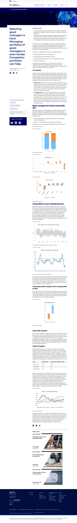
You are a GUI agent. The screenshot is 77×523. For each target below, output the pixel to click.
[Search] (66, 5)
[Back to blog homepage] (18, 9)
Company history (61, 496)
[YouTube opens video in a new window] (12, 123)
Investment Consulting (42, 496)
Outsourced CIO (41, 495)
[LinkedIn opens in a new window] (16, 123)
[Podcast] (20, 123)
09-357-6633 (31, 494)
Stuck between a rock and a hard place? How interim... (52, 509)
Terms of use (39, 512)
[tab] (13, 1)
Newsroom (60, 501)
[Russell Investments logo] (15, 5)
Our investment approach (63, 495)
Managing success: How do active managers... (26, 509)
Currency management (52, 496)
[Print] (16, 73)
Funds (40, 494)
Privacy (42, 512)
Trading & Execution (52, 498)
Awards (60, 500)
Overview (50, 495)
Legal (35, 512)
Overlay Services (51, 497)
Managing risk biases (38, 509)
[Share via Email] (13, 73)
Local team (60, 499)
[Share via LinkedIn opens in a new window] (10, 73)
